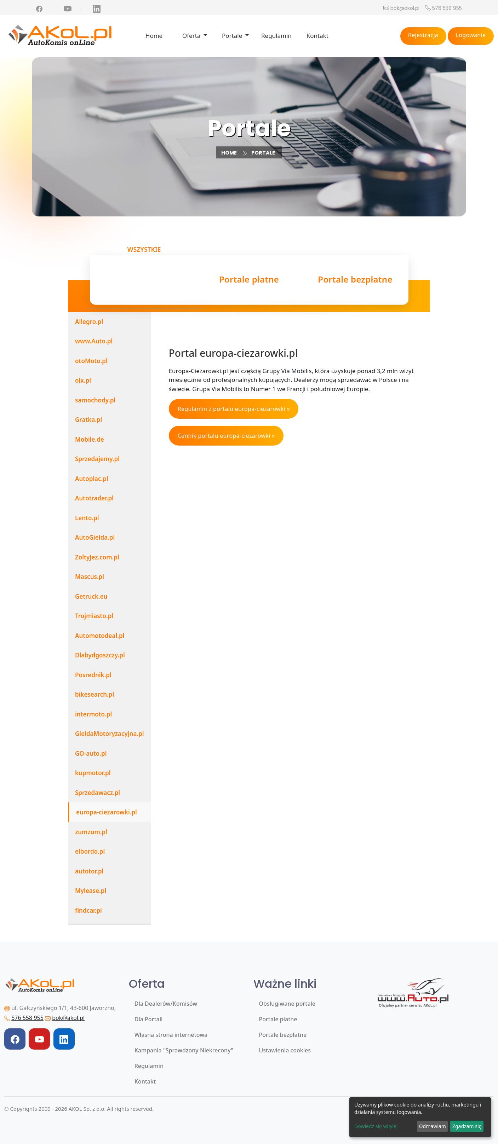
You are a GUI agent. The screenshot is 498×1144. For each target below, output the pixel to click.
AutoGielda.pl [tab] (95, 537)
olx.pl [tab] (83, 380)
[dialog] (420, 1117)
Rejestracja (423, 35)
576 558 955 (447, 8)
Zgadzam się (466, 1126)
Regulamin (276, 35)
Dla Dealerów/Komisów (165, 1003)
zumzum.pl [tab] (91, 832)
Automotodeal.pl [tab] (99, 636)
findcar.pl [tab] (88, 910)
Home (153, 35)
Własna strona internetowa (170, 1035)
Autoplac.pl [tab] (91, 479)
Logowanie (471, 35)
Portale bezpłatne (283, 1035)
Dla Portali (148, 1019)
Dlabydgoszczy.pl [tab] (100, 655)
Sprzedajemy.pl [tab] (97, 459)
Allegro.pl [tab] (89, 322)
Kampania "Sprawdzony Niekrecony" (183, 1050)
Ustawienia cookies (285, 1050)
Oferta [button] (192, 35)
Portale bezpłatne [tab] (355, 280)
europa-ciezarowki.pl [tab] (106, 812)
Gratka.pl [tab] (88, 420)
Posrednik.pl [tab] (93, 675)
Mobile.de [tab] (89, 439)
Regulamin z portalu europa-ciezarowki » (234, 409)
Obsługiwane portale (287, 1003)
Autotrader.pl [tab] (94, 498)
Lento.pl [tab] (87, 518)
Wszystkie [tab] (144, 277)
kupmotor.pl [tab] (93, 773)
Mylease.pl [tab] (90, 891)
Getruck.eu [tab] (91, 596)
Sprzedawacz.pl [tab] (97, 793)
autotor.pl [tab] (89, 871)
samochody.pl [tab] (95, 400)
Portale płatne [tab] (249, 280)
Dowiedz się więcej (375, 1126)
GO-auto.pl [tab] (91, 753)
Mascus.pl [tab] (89, 577)
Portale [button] (233, 35)
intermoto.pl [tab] (93, 714)
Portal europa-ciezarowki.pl (233, 353)
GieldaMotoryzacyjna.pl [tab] (109, 734)
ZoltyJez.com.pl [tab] (97, 557)
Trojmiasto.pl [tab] (94, 616)
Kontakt (317, 35)
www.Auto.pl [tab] (94, 341)
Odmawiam (432, 1126)
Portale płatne (278, 1019)
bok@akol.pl (404, 8)
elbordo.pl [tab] (90, 851)
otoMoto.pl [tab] (91, 361)
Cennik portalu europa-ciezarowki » (226, 436)
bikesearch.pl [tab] (94, 694)
